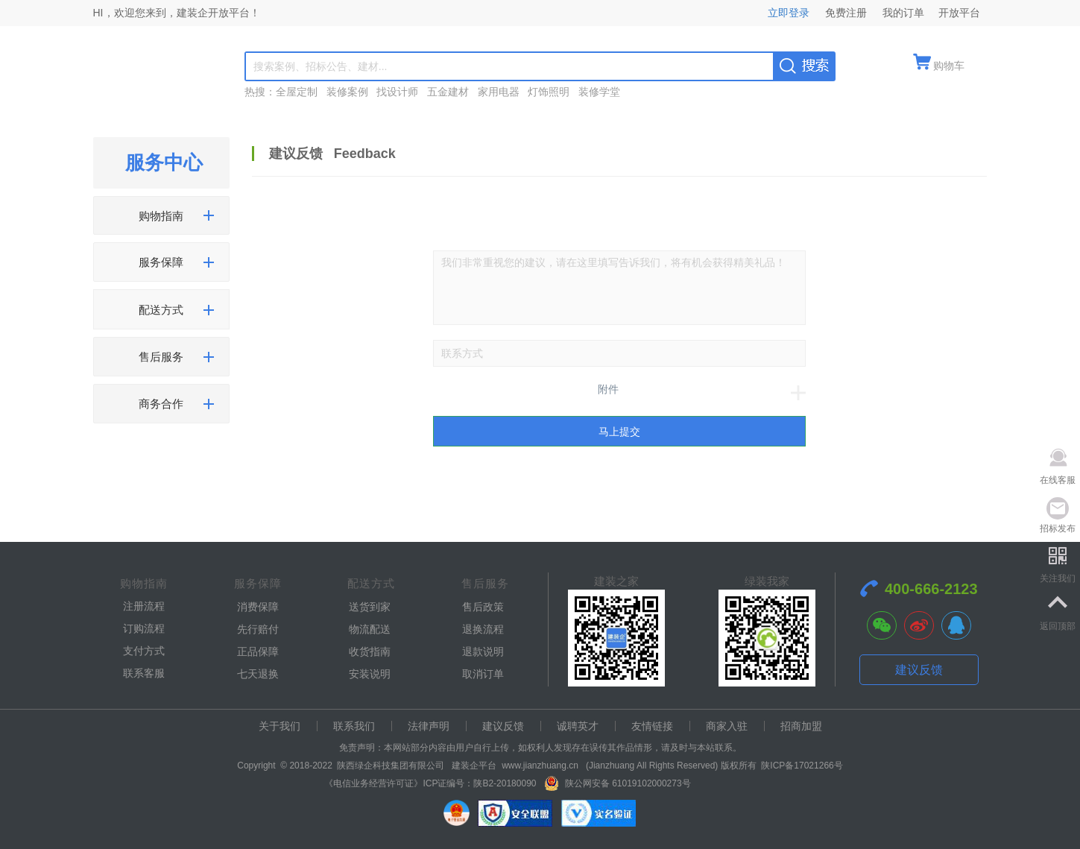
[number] (619, 353)
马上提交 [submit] (619, 432)
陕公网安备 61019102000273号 (627, 783)
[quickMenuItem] (939, 67)
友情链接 (652, 726)
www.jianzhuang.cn (540, 765)
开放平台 (959, 13)
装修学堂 (599, 92)
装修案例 (347, 92)
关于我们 (279, 726)
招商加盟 (801, 726)
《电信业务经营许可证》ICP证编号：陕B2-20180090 (430, 783)
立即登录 (791, 13)
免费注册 (847, 13)
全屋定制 (297, 92)
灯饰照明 (548, 92)
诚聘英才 (578, 726)
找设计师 (397, 92)
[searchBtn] (804, 65)
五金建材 (448, 92)
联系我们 (354, 726)
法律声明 (428, 726)
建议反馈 (919, 669)
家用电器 (499, 92)
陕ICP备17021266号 (801, 765)
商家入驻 (727, 726)
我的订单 (903, 13)
